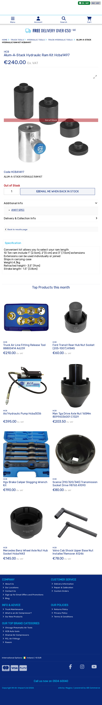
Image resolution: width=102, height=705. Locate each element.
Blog (6, 598)
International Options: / (21, 658)
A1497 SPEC (17, 210)
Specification (13, 243)
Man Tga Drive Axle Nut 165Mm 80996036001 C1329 (72, 415)
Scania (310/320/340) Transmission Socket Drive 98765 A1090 (75, 484)
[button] (95, 77)
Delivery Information (63, 584)
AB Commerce (93, 688)
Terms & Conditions (62, 616)
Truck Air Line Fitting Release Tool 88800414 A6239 (24, 346)
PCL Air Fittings (11, 638)
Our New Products (13, 616)
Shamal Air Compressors (16, 635)
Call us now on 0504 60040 (51, 681)
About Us (8, 584)
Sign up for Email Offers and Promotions (23, 595)
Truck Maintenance (13, 609)
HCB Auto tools (11, 631)
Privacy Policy (59, 613)
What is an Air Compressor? (17, 613)
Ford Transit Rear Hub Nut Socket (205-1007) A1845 (73, 346)
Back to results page (17, 229)
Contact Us (9, 591)
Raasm (7, 642)
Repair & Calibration (62, 587)
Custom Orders (60, 591)
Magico (69, 688)
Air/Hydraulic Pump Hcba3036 (22, 413)
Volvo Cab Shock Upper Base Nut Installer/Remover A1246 (73, 552)
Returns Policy (60, 609)
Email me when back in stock (57, 191)
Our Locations (11, 587)
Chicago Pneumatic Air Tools (17, 627)
